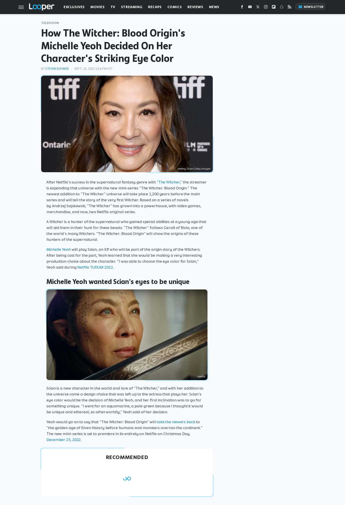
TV (112, 7)
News (214, 7)
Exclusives (74, 7)
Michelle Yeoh (58, 249)
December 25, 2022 (63, 439)
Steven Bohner (57, 69)
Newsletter (311, 7)
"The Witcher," (169, 182)
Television (50, 23)
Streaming (131, 7)
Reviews (195, 7)
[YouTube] (250, 7)
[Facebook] (242, 7)
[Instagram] (266, 7)
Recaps (155, 7)
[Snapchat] (281, 7)
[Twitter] (258, 7)
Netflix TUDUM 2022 (95, 267)
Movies (97, 7)
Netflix (201, 376)
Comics (174, 7)
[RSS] (289, 7)
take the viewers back (176, 421)
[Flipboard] (274, 7)
